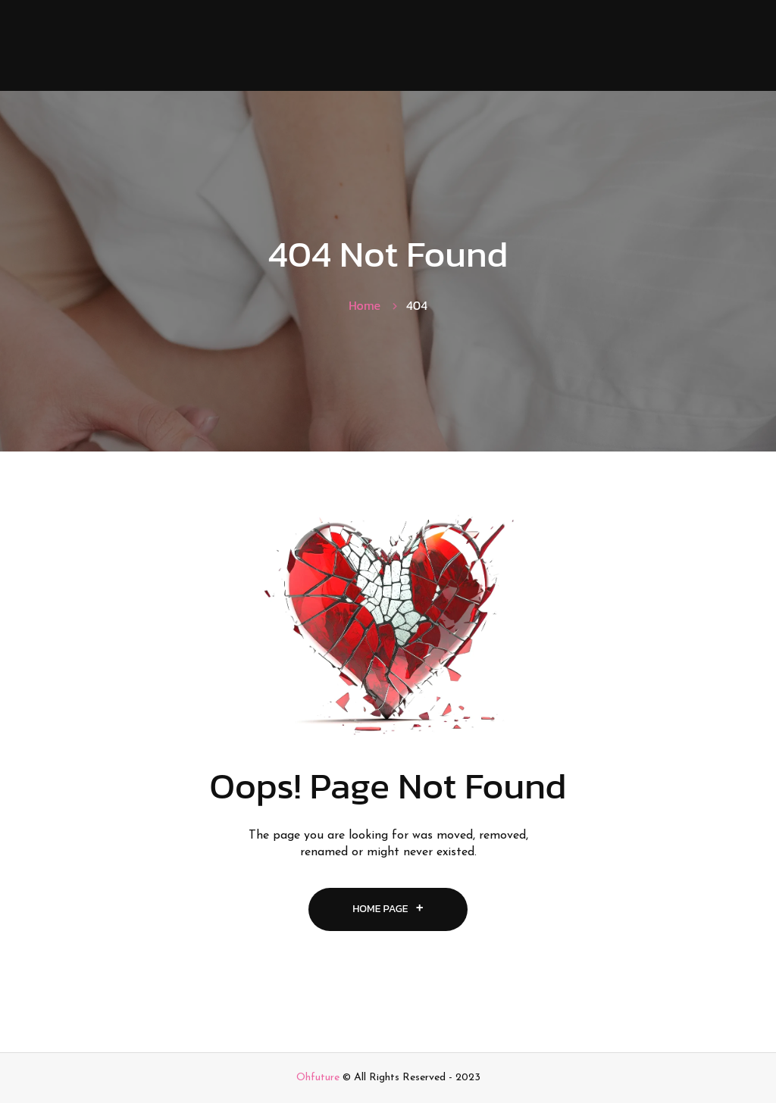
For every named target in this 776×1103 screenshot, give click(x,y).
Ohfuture (318, 1077)
